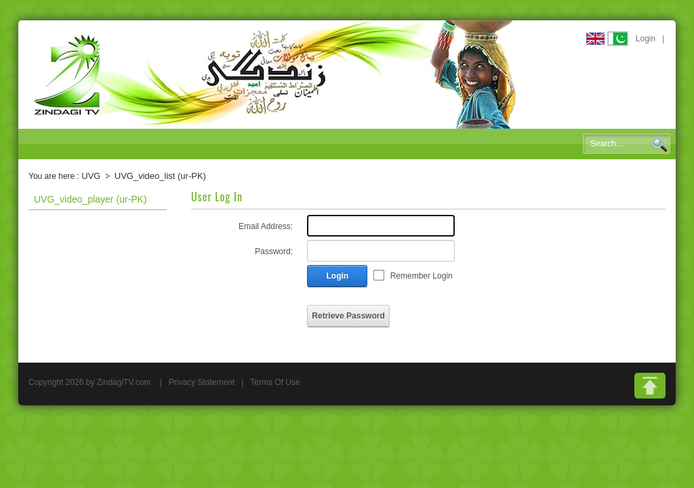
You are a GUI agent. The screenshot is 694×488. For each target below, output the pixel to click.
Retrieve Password (348, 316)
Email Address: (266, 226)
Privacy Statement (201, 382)
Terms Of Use (275, 382)
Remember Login (421, 276)
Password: (274, 251)
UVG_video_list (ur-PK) (160, 176)
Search (659, 144)
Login (645, 38)
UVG (90, 176)
